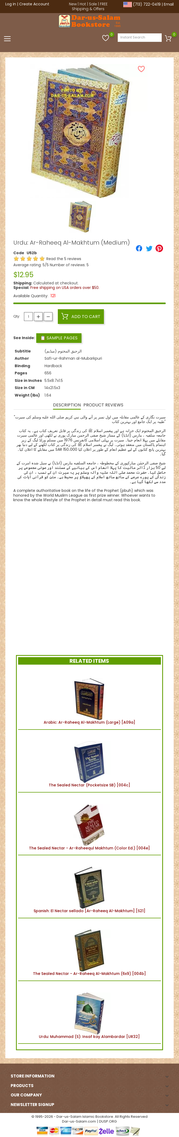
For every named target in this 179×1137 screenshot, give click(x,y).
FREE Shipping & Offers (90, 6)
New (73, 4)
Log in (10, 4)
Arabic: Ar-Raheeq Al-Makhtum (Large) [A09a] (89, 698)
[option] (80, 217)
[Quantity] (28, 316)
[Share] (139, 248)
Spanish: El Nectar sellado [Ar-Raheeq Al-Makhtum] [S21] (89, 886)
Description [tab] (67, 405)
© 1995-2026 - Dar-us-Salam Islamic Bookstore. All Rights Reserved (89, 1116)
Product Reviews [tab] (103, 405)
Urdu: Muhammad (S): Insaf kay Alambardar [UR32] (89, 1012)
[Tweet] (149, 248)
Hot (83, 4)
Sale (93, 4)
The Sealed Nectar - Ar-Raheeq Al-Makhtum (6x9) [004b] (89, 950)
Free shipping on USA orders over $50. (64, 287)
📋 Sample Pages (59, 338)
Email (169, 4)
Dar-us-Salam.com (79, 1121)
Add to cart (80, 316)
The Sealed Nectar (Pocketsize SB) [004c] (89, 761)
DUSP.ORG (108, 1121)
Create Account (34, 4)
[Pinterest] (159, 248)
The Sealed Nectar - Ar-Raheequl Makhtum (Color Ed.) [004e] (89, 824)
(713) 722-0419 (147, 4)
